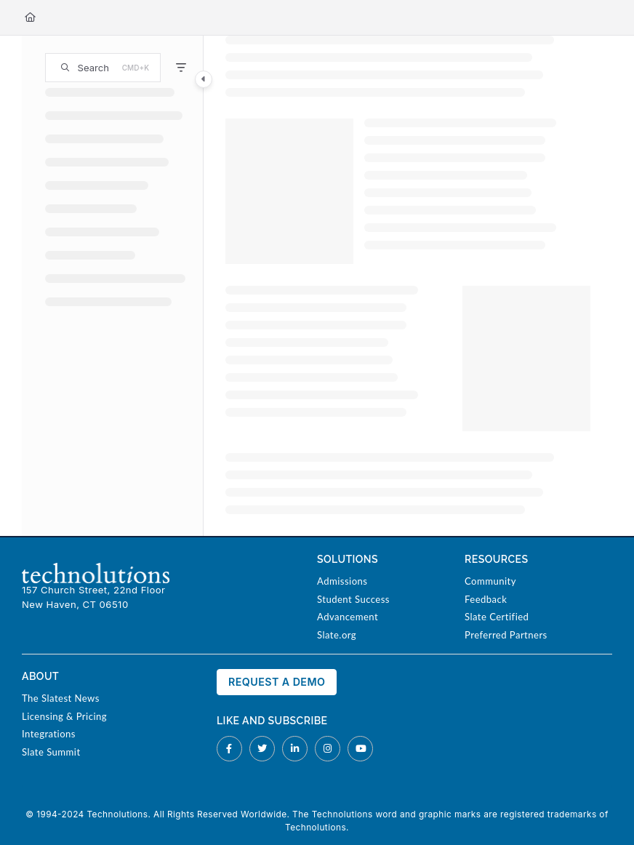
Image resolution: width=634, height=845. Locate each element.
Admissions (342, 581)
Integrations (49, 734)
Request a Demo (277, 682)
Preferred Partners (506, 635)
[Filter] (181, 67)
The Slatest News (61, 698)
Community (490, 581)
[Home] (30, 17)
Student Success (353, 599)
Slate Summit (51, 752)
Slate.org (336, 635)
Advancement (347, 616)
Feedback (486, 599)
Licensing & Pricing (64, 716)
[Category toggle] (203, 79)
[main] (408, 286)
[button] (103, 67)
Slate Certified (497, 616)
